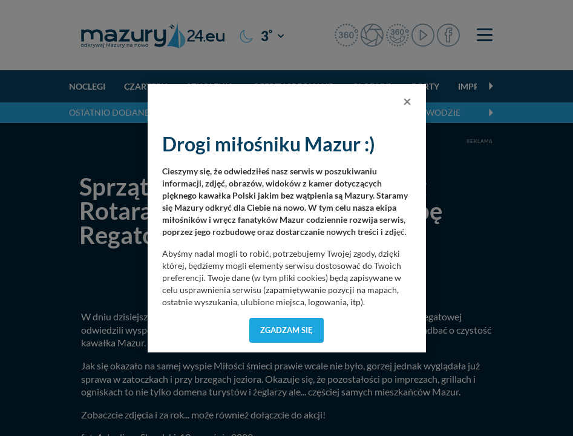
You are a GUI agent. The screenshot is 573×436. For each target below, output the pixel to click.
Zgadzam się (286, 330)
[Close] (407, 101)
